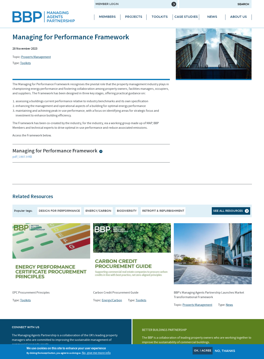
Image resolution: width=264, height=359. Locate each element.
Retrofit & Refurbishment (163, 211)
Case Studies (186, 17)
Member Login (107, 4)
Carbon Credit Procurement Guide (115, 293)
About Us (238, 17)
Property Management (36, 57)
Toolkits (160, 17)
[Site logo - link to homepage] (50, 16)
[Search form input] (215, 4)
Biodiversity (127, 211)
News (212, 17)
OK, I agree (202, 351)
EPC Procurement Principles (31, 293)
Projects (133, 17)
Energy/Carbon (98, 211)
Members (107, 17)
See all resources (228, 211)
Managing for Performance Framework (55, 150)
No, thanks (225, 351)
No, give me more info (96, 353)
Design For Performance (59, 211)
